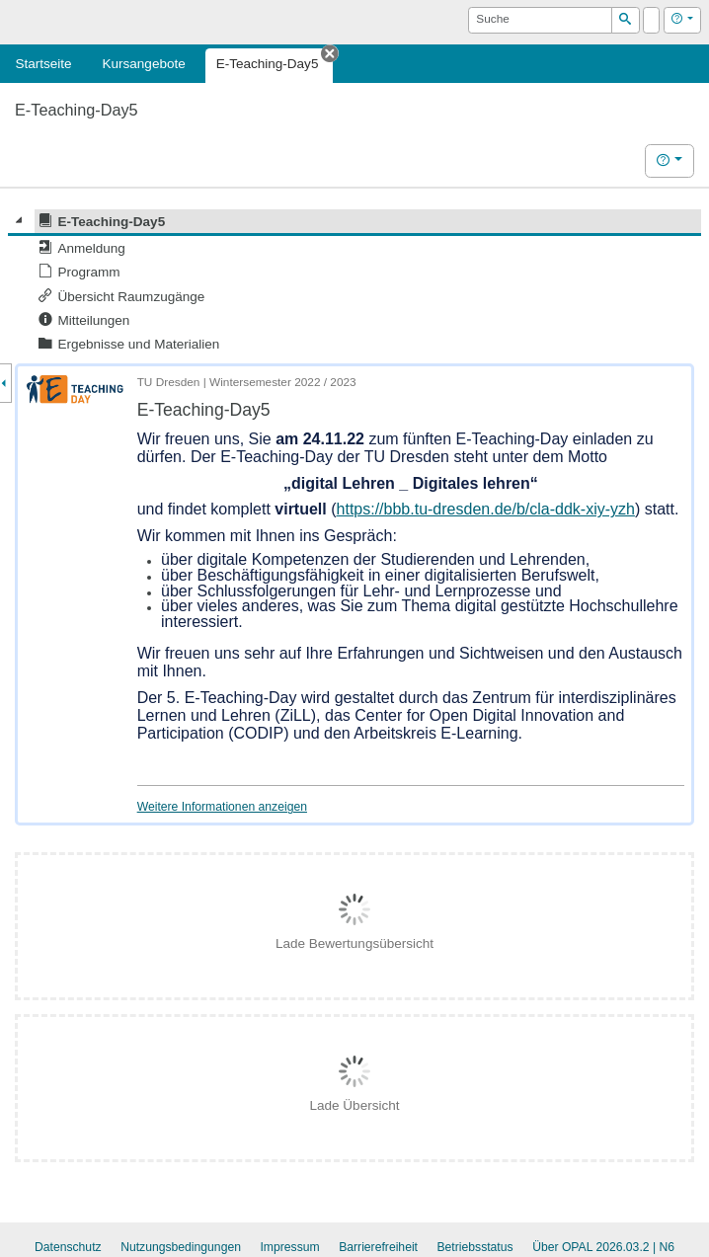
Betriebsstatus (474, 1247)
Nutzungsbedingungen (180, 1247)
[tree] (354, 282)
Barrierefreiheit (378, 1247)
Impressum (289, 1247)
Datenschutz (68, 1247)
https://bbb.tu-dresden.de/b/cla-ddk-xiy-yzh (486, 509)
